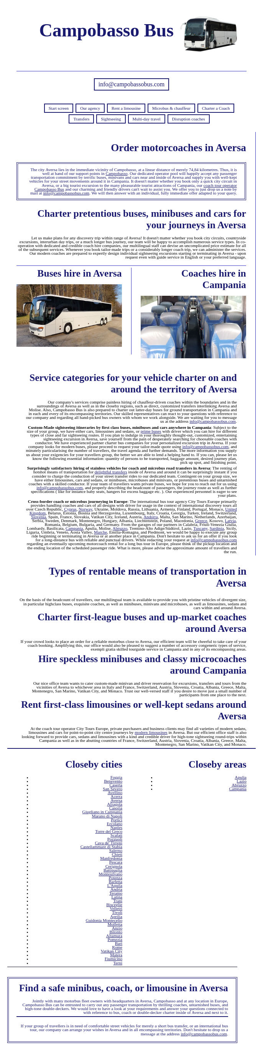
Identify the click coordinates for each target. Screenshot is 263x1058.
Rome (117, 947)
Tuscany (200, 528)
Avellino (115, 792)
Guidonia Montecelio (104, 920)
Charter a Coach (216, 108)
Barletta (115, 881)
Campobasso (116, 173)
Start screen (59, 108)
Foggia (116, 777)
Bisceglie (114, 904)
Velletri (116, 908)
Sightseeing (111, 119)
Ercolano (114, 823)
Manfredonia (111, 858)
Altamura (114, 935)
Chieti (117, 854)
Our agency (90, 108)
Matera (116, 955)
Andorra (150, 516)
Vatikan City (111, 951)
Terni (117, 963)
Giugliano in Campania (102, 811)
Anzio (117, 928)
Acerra (116, 796)
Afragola (114, 804)
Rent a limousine (126, 108)
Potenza (115, 877)
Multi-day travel (147, 119)
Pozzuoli (114, 839)
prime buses (151, 431)
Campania (74, 528)
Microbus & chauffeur (171, 108)
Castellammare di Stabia (101, 846)
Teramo (115, 893)
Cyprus (70, 509)
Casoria (115, 808)
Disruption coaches (188, 119)
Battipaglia (113, 870)
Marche (100, 532)
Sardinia (217, 528)
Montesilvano (110, 874)
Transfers (81, 119)
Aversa (116, 800)
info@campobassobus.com (131, 84)
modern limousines (151, 732)
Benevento (113, 781)
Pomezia (114, 939)
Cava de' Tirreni (108, 842)
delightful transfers (111, 472)
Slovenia (38, 516)
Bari (118, 943)
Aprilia (116, 916)
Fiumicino (113, 958)
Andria (116, 889)
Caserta (115, 785)
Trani (117, 900)
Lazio (241, 781)
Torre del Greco (108, 831)
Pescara (115, 862)
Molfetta (114, 924)
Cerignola (113, 866)
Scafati (116, 835)
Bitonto (115, 931)
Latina (116, 897)
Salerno (115, 850)
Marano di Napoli (107, 816)
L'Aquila (114, 885)
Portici (116, 819)
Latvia (230, 520)
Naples (116, 827)
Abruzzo (120, 528)
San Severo (112, 788)
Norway (85, 509)
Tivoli (117, 912)
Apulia (240, 777)
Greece (201, 520)
